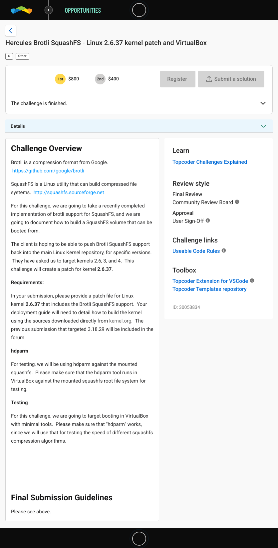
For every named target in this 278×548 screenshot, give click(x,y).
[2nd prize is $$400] (100, 79)
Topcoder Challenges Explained (209, 162)
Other (22, 56)
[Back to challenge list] (10, 30)
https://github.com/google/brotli (48, 171)
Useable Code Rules (196, 251)
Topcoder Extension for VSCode (210, 281)
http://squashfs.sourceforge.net (69, 192)
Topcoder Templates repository (209, 289)
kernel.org (120, 321)
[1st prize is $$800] (60, 79)
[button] (263, 103)
